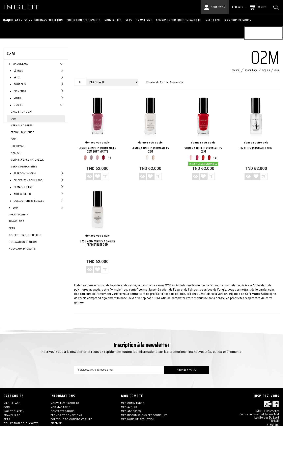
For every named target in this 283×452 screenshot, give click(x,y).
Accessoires (22, 196)
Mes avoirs (129, 407)
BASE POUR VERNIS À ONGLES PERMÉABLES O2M (97, 243)
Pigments (19, 93)
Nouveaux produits (22, 251)
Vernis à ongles (22, 127)
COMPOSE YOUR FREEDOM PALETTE (178, 20)
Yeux (16, 79)
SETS (128, 20)
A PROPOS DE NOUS (237, 20)
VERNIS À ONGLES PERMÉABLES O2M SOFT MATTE (97, 150)
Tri (80, 82)
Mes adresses (131, 411)
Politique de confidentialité (71, 419)
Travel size (144, 20)
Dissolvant (18, 148)
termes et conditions (66, 415)
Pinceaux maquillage (27, 182)
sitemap (56, 423)
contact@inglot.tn (267, 438)
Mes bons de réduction (138, 419)
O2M (14, 120)
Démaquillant (23, 189)
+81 (215, 157)
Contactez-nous (63, 411)
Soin (27, 20)
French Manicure (22, 134)
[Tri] (112, 82)
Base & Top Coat (22, 114)
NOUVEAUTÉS (113, 20)
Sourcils (19, 86)
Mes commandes (132, 403)
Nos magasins (60, 407)
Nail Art (16, 155)
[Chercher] (276, 7)
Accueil (235, 70)
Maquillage (11, 20)
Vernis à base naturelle (27, 162)
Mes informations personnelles (144, 415)
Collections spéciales (28, 203)
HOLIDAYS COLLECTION (48, 20)
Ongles (18, 107)
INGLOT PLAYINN (18, 216)
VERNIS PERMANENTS (24, 168)
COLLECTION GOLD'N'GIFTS (84, 20)
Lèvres (18, 73)
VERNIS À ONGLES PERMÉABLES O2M (150, 150)
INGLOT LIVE (212, 20)
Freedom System (24, 175)
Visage (18, 100)
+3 (109, 157)
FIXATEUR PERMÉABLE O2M (256, 148)
